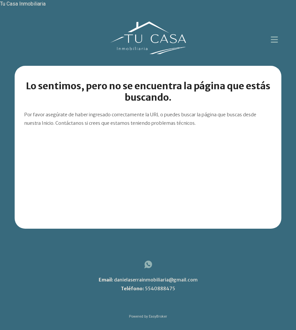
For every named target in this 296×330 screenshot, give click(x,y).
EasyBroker (158, 316)
